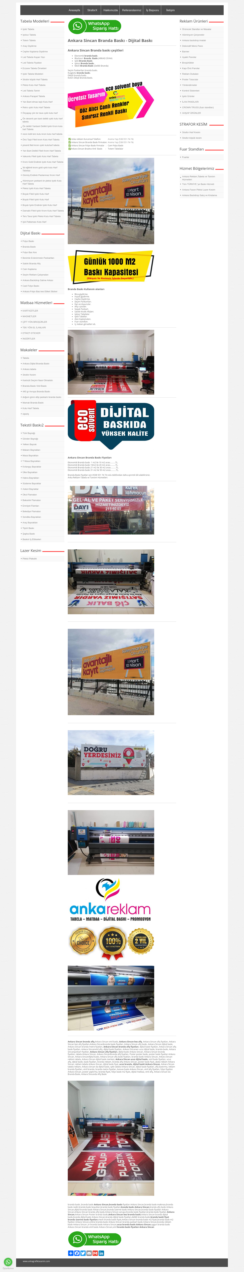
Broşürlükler (188, 62)
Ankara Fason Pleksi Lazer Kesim (198, 189)
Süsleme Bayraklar (32, 483)
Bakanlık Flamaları (32, 500)
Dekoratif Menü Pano (192, 46)
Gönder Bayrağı (30, 438)
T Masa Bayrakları (31, 461)
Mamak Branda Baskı (33, 402)
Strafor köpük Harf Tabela (35, 79)
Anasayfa (74, 10)
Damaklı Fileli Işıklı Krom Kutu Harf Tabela (43, 210)
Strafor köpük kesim (192, 138)
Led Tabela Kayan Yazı (34, 57)
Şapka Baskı (29, 533)
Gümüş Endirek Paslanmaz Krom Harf (41, 175)
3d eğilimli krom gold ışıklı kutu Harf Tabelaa (40, 169)
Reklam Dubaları (190, 74)
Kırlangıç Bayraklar (32, 466)
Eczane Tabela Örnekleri (34, 68)
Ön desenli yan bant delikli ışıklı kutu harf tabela (43, 120)
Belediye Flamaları (32, 511)
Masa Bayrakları (30, 455)
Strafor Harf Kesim (191, 132)
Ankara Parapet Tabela (34, 96)
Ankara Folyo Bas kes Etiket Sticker (40, 291)
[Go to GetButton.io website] (8, 1268)
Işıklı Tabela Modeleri (33, 74)
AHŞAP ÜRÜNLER (191, 113)
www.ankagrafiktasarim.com (36, 1261)
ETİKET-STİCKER (31, 333)
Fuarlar (185, 157)
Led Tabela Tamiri (31, 90)
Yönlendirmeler (189, 85)
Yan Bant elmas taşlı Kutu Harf (38, 102)
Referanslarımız (131, 10)
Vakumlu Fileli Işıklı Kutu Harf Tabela (40, 156)
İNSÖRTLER (29, 338)
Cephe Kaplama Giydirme (35, 51)
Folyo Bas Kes (30, 252)
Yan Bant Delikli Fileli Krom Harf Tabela (42, 150)
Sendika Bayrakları (32, 517)
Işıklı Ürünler (188, 96)
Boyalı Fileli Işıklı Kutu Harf (36, 194)
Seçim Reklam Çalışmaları (35, 274)
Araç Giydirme (29, 46)
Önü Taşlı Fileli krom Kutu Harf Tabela (41, 139)
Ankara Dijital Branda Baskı (36, 363)
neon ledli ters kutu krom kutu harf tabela (42, 134)
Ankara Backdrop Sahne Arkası (38, 280)
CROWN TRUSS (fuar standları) (198, 107)
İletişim (170, 10)
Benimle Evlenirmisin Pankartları (38, 258)
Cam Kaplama (29, 269)
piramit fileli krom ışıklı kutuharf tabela (41, 145)
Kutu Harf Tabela (31, 408)
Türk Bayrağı (29, 433)
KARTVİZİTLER (30, 310)
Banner (185, 51)
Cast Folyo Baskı (31, 286)
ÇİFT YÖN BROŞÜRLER (35, 322)
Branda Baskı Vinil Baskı (35, 386)
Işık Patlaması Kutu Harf (34, 222)
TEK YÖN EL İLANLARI (34, 327)
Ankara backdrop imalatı (194, 40)
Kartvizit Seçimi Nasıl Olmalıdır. (38, 380)
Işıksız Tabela (29, 35)
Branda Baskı (29, 246)
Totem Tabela (29, 40)
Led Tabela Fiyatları (32, 62)
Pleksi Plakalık (30, 558)
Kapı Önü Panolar (191, 68)
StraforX (92, 10)
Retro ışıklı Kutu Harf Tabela (36, 107)
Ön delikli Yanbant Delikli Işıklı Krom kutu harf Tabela (43, 128)
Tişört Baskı (28, 528)
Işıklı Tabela (28, 29)
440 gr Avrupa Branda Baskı (36, 391)
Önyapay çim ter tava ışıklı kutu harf (40, 113)
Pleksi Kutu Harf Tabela (34, 85)
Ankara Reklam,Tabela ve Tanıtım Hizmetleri (198, 178)
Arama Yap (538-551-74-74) (121, 139)
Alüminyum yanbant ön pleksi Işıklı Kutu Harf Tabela (42, 182)
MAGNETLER (29, 316)
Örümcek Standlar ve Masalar (196, 29)
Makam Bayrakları (31, 450)
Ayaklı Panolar (189, 57)
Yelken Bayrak (30, 444)
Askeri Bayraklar (31, 489)
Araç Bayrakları (30, 522)
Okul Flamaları (30, 494)
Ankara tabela (29, 369)
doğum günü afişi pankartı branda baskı (42, 397)
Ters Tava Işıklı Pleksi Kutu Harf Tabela (41, 216)
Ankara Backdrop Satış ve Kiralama (199, 195)
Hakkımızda (111, 10)
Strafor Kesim (29, 374)
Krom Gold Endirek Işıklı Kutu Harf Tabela (43, 162)
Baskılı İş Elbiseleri (32, 539)
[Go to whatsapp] (8, 1262)
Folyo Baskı (28, 241)
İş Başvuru (152, 10)
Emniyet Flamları (31, 506)
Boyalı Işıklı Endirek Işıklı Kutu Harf (40, 205)
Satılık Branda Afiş (31, 263)
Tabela (26, 358)
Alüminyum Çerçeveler (193, 35)
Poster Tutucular (190, 79)
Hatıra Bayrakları (31, 478)
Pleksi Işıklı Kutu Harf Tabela (36, 188)
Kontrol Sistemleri (190, 90)
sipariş (26, 414)
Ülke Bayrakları (30, 472)
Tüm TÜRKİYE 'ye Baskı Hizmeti (198, 184)
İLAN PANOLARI (190, 102)
